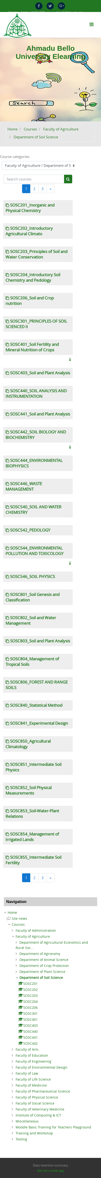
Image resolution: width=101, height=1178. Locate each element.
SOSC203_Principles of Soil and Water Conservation (36, 254)
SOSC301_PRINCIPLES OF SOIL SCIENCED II (36, 324)
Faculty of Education (32, 1055)
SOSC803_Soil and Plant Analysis (40, 641)
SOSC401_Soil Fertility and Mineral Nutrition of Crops (32, 347)
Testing (21, 1139)
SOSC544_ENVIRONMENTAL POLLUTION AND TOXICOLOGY (35, 550)
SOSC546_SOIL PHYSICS (32, 576)
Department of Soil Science (36, 137)
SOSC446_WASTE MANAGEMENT (24, 486)
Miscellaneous (27, 1121)
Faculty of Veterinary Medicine (40, 1109)
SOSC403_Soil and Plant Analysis (40, 373)
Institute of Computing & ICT (38, 1115)
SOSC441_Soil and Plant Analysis (40, 414)
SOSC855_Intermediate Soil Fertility (33, 860)
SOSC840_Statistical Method (36, 705)
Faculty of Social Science (35, 1103)
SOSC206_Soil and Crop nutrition (30, 300)
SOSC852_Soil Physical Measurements (29, 790)
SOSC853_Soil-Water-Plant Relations (32, 813)
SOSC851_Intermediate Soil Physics (33, 767)
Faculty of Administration (36, 930)
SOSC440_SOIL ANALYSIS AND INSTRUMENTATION (36, 393)
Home (12, 129)
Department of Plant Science (42, 971)
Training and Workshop (34, 1133)
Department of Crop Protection (44, 965)
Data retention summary (50, 1165)
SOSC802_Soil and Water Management (31, 620)
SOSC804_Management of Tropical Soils (32, 661)
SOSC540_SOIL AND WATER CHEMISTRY (33, 509)
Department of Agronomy (39, 953)
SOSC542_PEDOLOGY (30, 530)
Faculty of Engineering (33, 1061)
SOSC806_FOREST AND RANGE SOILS (37, 684)
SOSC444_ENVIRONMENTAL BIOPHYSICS (34, 463)
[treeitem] (50, 912)
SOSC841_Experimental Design (39, 723)
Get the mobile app (50, 1170)
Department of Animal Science (43, 959)
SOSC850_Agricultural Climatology (28, 744)
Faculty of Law (27, 1073)
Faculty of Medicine (31, 1085)
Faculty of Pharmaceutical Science (43, 1091)
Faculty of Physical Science (37, 1097)
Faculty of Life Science (33, 1079)
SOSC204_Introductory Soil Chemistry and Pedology (33, 277)
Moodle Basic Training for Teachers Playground (53, 1127)
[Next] (50, 188)
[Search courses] (34, 179)
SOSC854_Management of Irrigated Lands (32, 836)
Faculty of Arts (27, 1049)
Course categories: (15, 156)
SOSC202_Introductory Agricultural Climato (29, 231)
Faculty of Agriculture (60, 129)
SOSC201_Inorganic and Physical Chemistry (30, 207)
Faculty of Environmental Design (41, 1067)
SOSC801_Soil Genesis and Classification (32, 597)
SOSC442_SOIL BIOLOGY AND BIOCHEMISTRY (36, 434)
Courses (30, 129)
